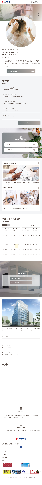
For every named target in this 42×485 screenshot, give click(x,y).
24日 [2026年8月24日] (26, 249)
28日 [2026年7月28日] (8, 249)
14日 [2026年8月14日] (36, 240)
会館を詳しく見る (21, 278)
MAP (5, 364)
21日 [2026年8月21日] (36, 244)
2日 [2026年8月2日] (3, 254)
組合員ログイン (36, 2)
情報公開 (25, 477)
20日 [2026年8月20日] (34, 244)
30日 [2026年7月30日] (14, 249)
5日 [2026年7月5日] (3, 235)
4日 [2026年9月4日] (36, 254)
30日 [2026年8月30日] (23, 254)
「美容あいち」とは (21, 71)
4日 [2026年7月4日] (19, 230)
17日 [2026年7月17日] (16, 240)
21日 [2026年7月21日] (8, 244)
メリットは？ (20, 144)
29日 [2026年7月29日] (11, 249)
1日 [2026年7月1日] (11, 230)
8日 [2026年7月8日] (11, 235)
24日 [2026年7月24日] (16, 244)
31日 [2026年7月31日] (16, 249)
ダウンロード (32, 2)
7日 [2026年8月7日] (16, 254)
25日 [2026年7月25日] (19, 244)
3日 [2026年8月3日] (6, 254)
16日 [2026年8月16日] (23, 244)
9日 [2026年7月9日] (14, 235)
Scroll (38, 14)
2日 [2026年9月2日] (31, 254)
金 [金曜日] (16, 228)
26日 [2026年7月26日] (3, 249)
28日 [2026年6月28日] (3, 230)
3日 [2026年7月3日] (16, 230)
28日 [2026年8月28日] (36, 249)
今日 (9, 225)
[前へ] (1, 471)
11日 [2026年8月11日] (28, 240)
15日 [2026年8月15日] (39, 240)
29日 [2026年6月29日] (6, 230)
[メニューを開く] (39, 2)
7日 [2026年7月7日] (8, 235)
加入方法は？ (20, 150)
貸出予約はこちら (21, 282)
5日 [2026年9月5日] (39, 254)
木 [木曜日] (13, 228)
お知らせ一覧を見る (29, 123)
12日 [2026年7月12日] (3, 240)
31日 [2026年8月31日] (26, 254)
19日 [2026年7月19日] (3, 244)
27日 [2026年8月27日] (34, 249)
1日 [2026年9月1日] (28, 254)
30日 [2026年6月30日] (8, 230)
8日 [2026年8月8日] (19, 254)
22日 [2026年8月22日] (39, 244)
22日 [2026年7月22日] (11, 244)
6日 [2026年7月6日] (6, 235)
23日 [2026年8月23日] (23, 249)
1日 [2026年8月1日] (19, 249)
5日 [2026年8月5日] (11, 254)
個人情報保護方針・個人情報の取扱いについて (14, 477)
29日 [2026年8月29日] (39, 249)
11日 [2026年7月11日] (19, 235)
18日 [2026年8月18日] (28, 244)
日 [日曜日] (3, 228)
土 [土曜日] (19, 228)
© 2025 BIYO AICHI (32, 477)
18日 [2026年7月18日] (19, 240)
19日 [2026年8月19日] (31, 244)
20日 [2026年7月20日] (6, 244)
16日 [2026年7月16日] (14, 240)
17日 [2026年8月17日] (26, 244)
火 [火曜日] (8, 228)
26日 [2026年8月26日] (31, 249)
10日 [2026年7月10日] (16, 235)
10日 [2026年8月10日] (26, 240)
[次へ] (40, 471)
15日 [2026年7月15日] (11, 240)
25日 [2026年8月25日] (28, 249)
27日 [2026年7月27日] (6, 249)
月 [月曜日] (5, 228)
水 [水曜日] (11, 228)
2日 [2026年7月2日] (14, 230)
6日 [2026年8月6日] (14, 254)
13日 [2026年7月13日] (6, 240)
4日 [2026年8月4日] (8, 254)
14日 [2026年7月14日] (8, 240)
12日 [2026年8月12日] (31, 240)
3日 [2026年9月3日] (34, 254)
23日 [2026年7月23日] (14, 244)
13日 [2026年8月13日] (34, 240)
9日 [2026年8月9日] (23, 240)
